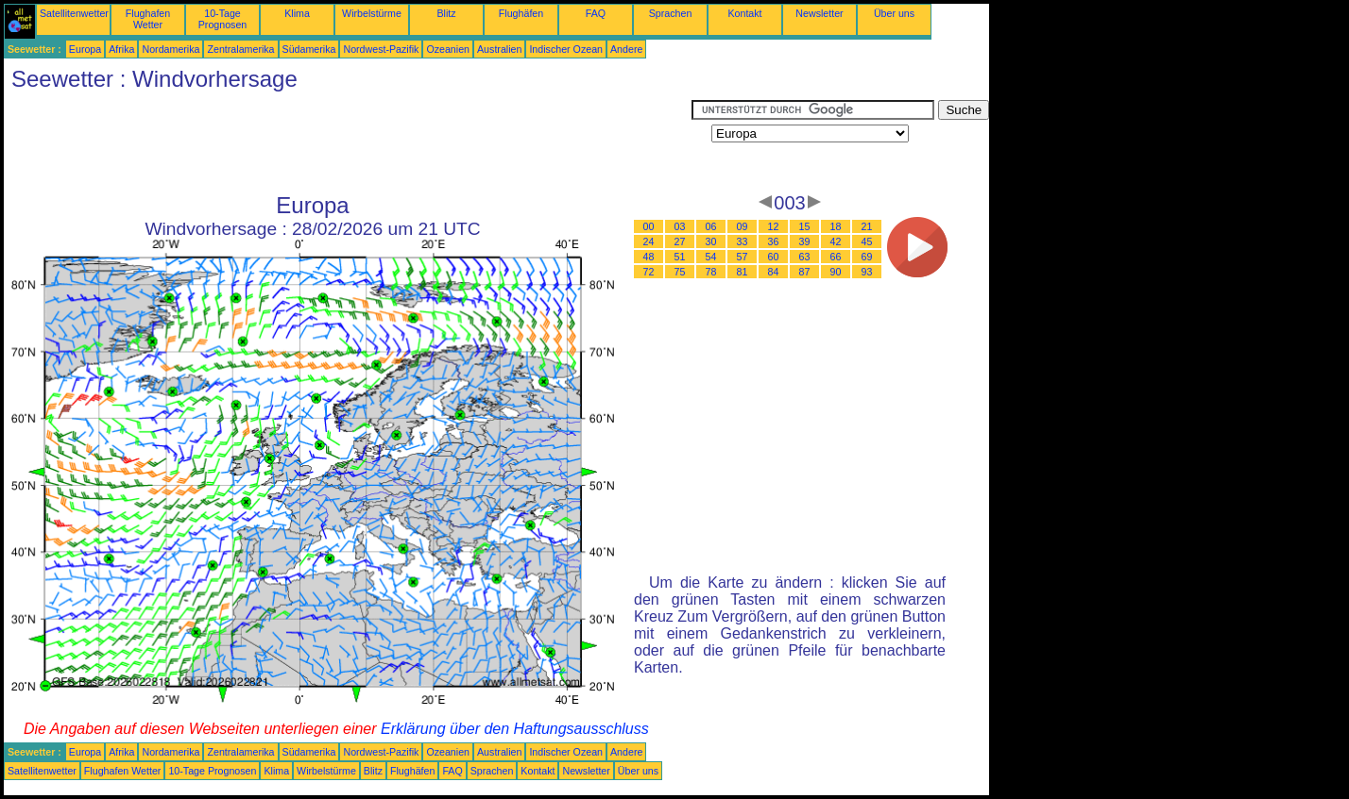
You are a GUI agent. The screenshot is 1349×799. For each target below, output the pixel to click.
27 (680, 241)
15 (805, 226)
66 (836, 256)
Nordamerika (170, 49)
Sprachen (670, 13)
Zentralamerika (240, 49)
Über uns (894, 13)
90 (836, 271)
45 (867, 241)
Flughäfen (521, 13)
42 (836, 241)
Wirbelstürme (371, 13)
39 (805, 241)
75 (680, 271)
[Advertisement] (348, 142)
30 (711, 241)
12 (773, 226)
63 (805, 256)
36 (773, 241)
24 (649, 241)
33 (742, 241)
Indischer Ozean (566, 49)
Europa (85, 49)
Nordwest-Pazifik (380, 49)
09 (742, 226)
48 (649, 256)
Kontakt (744, 13)
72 (649, 271)
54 (711, 256)
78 (711, 271)
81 (742, 271)
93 (867, 271)
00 (649, 226)
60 (773, 256)
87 (805, 271)
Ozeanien (448, 49)
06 (711, 226)
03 (680, 226)
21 (867, 226)
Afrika (121, 49)
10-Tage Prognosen (223, 19)
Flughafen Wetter (148, 19)
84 (773, 271)
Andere (626, 49)
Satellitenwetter (74, 13)
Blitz (445, 13)
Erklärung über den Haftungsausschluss (515, 729)
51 (680, 256)
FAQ (596, 13)
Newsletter (819, 13)
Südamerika (309, 49)
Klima (297, 13)
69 (867, 256)
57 (742, 256)
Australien (499, 49)
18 (836, 226)
